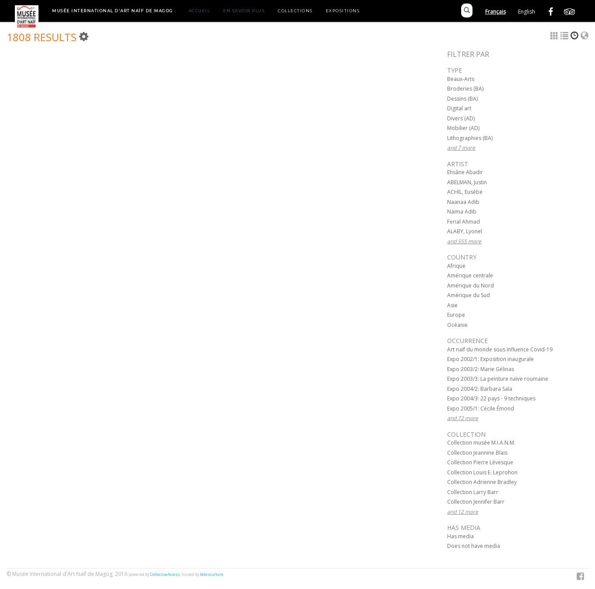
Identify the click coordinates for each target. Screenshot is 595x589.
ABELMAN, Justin (467, 182)
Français (495, 11)
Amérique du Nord (470, 285)
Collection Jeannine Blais (477, 452)
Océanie (457, 325)
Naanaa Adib (463, 202)
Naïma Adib (461, 211)
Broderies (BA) (465, 88)
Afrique (456, 266)
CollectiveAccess (165, 574)
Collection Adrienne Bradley (482, 482)
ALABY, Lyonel (464, 231)
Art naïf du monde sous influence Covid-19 (500, 349)
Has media (460, 536)
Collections (295, 10)
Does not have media (473, 546)
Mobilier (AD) (463, 128)
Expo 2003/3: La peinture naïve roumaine (497, 378)
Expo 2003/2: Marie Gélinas (480, 369)
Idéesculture (212, 574)
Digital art (459, 108)
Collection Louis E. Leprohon (482, 472)
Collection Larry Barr (472, 492)
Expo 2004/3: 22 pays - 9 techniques (491, 398)
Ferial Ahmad (463, 221)
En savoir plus (244, 10)
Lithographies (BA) (470, 138)
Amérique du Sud (468, 295)
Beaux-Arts (460, 79)
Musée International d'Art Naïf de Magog (112, 10)
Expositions (343, 10)
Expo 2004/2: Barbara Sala (479, 389)
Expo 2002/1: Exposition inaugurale (490, 359)
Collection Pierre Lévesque (480, 462)
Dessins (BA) (462, 98)
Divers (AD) (461, 118)
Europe (456, 315)
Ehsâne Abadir (465, 172)
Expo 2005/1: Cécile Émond (480, 408)
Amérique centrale (470, 275)
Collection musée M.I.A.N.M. (481, 442)
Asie (452, 305)
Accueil (199, 10)
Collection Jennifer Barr (475, 501)
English (526, 11)
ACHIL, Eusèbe (465, 192)
